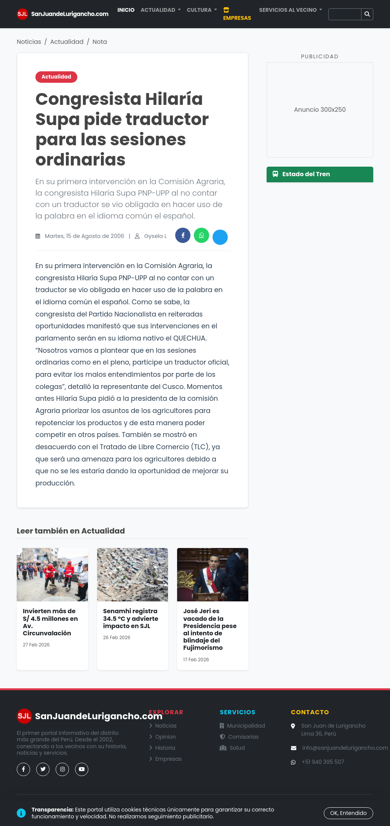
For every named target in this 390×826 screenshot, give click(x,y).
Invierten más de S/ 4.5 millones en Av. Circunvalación (50, 622)
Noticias (29, 41)
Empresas (237, 14)
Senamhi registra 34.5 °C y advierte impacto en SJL (130, 618)
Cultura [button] (200, 10)
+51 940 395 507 (323, 762)
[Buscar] (344, 14)
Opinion (162, 737)
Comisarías (239, 737)
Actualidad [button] (158, 10)
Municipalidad (242, 726)
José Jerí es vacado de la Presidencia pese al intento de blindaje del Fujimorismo (210, 629)
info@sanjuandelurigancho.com (345, 748)
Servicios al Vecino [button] (288, 10)
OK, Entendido (348, 813)
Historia (162, 748)
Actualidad (67, 41)
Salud (232, 748)
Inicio (126, 10)
